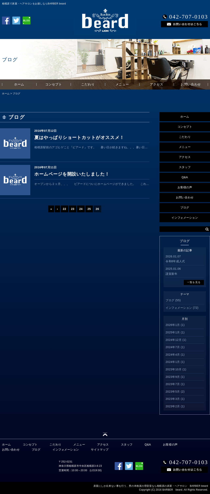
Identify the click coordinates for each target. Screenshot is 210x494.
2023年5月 (173, 391)
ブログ (16, 93)
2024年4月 (173, 354)
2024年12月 (174, 339)
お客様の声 (184, 187)
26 (97, 209)
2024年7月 (173, 347)
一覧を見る (194, 282)
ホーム (19, 84)
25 (89, 209)
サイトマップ (99, 449)
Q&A (185, 177)
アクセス (156, 84)
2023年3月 (173, 398)
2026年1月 (173, 325)
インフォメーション (184, 217)
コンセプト (53, 84)
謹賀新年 (171, 273)
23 (73, 209)
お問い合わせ (191, 84)
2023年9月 (173, 376)
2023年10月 (174, 369)
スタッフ (185, 167)
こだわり (87, 84)
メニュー (122, 84)
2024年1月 (173, 361)
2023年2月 (173, 406)
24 (81, 209)
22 (64, 209)
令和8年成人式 (175, 261)
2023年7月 (173, 384)
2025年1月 (173, 332)
